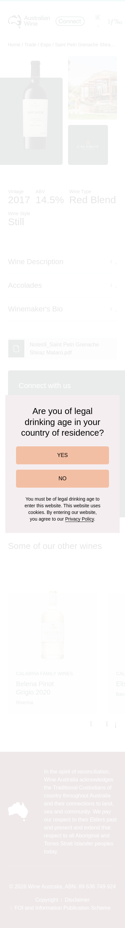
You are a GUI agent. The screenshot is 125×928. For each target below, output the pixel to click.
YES (62, 455)
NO (63, 478)
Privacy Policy (79, 519)
